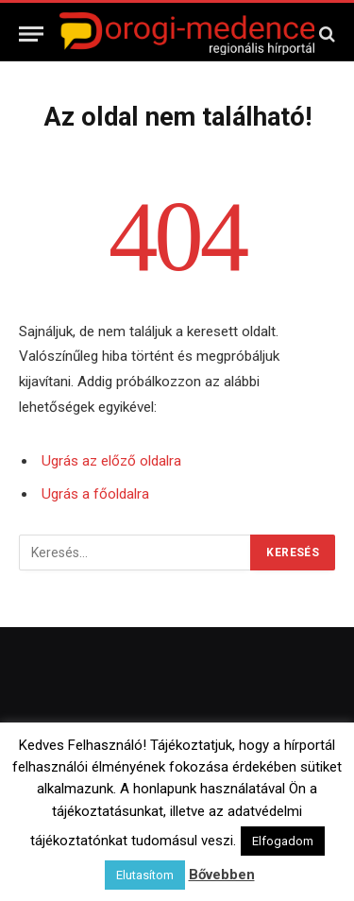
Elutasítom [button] (145, 875)
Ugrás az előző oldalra (111, 460)
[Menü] (31, 33)
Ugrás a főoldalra (95, 493)
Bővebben (222, 874)
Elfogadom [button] (282, 841)
